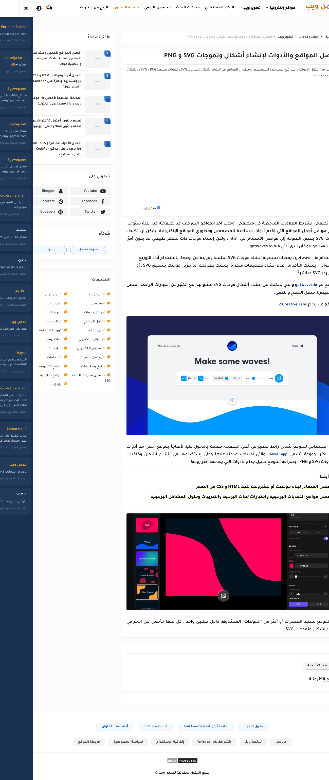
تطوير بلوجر (35, 295)
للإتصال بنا (236, 742)
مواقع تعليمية (33, 375)
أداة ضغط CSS (138, 726)
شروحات (37, 313)
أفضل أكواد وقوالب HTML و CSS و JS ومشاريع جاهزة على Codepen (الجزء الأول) (38, 81)
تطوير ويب (36, 304)
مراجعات (37, 349)
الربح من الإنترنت (75, 357)
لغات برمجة (35, 339)
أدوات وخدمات (76, 313)
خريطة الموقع (70, 742)
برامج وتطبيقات (75, 367)
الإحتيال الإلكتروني (74, 339)
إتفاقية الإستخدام (152, 742)
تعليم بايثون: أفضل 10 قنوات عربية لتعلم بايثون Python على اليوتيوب (37, 123)
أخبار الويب (79, 295)
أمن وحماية (79, 331)
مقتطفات (36, 357)
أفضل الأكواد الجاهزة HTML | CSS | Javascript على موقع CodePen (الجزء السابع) (37, 149)
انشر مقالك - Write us (197, 742)
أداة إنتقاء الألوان (97, 726)
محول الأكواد (235, 726)
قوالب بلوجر (35, 322)
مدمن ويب (149, 773)
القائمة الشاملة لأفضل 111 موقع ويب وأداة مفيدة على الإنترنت (38, 101)
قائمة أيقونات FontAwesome (188, 726)
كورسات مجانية (32, 331)
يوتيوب (39, 384)
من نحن (264, 742)
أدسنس (81, 304)
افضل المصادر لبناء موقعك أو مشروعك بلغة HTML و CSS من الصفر (246, 486)
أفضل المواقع (76, 322)
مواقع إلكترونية (32, 367)
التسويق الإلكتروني (73, 349)
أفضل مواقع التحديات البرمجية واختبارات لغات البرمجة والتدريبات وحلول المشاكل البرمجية (223, 497)
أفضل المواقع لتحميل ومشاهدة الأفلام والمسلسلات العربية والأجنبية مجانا (38, 58)
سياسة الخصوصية (109, 742)
